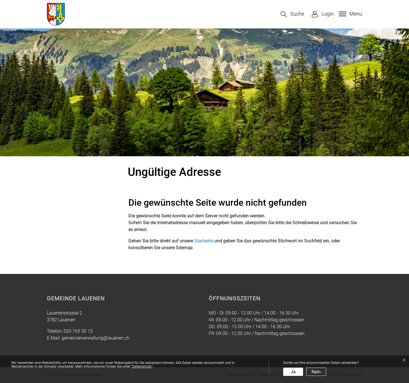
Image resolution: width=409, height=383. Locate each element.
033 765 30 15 (78, 331)
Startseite (203, 240)
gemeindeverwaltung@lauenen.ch (96, 338)
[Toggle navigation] (349, 14)
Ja (293, 371)
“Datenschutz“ (142, 367)
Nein (316, 371)
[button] (292, 14)
